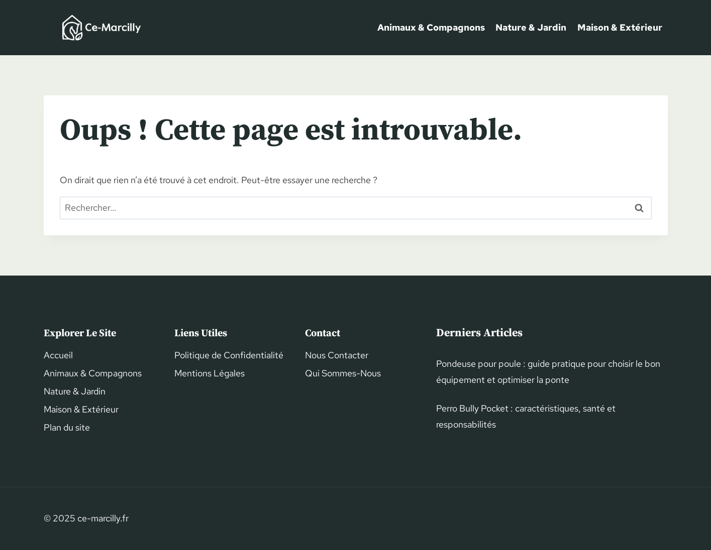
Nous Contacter (336, 355)
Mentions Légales (209, 373)
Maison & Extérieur (619, 27)
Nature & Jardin (530, 27)
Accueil (58, 355)
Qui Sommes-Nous (343, 373)
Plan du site (67, 427)
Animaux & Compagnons (431, 27)
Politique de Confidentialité (228, 355)
